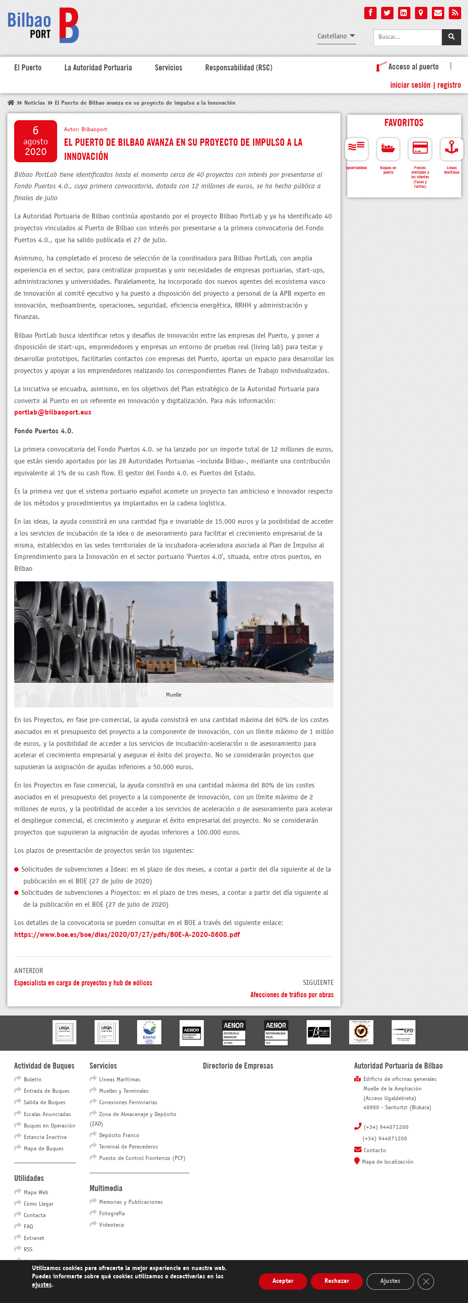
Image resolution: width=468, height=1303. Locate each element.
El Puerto (28, 66)
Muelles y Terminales (124, 1091)
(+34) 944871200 (386, 1127)
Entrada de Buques (46, 1091)
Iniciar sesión (410, 84)
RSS (28, 1250)
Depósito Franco (119, 1135)
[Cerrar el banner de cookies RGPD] (426, 1281)
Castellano (332, 36)
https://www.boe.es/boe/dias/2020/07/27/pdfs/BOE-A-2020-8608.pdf (127, 934)
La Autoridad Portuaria (98, 66)
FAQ (28, 1227)
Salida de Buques (44, 1103)
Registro (449, 84)
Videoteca (111, 1225)
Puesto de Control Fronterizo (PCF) (142, 1158)
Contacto (375, 1151)
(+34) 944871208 (384, 1139)
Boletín (33, 1080)
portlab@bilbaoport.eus (52, 412)
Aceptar (282, 1281)
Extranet (34, 1238)
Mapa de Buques (44, 1149)
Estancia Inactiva (45, 1137)
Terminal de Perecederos (128, 1147)
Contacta (35, 1215)
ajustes (42, 1285)
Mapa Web (36, 1193)
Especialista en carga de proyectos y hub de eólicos (83, 982)
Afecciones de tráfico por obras (292, 994)
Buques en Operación (49, 1126)
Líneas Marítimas (119, 1080)
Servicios (168, 66)
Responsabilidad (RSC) (238, 66)
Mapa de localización (388, 1162)
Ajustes (390, 1281)
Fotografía (112, 1214)
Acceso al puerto (405, 66)
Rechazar (336, 1281)
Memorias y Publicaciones (131, 1202)
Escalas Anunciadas (47, 1114)
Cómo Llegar (38, 1204)
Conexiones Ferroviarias (128, 1103)
